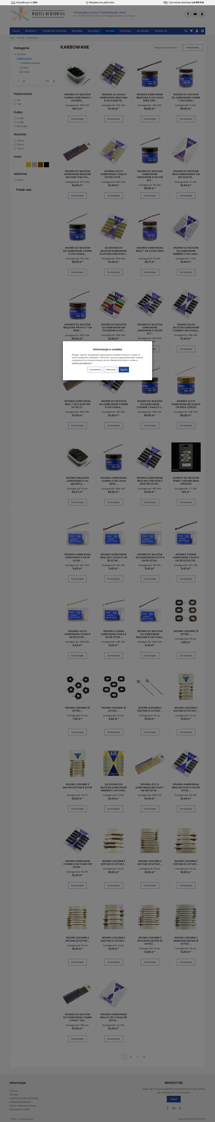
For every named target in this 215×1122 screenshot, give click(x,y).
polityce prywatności (82, 363)
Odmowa (111, 369)
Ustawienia (95, 369)
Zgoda (123, 369)
